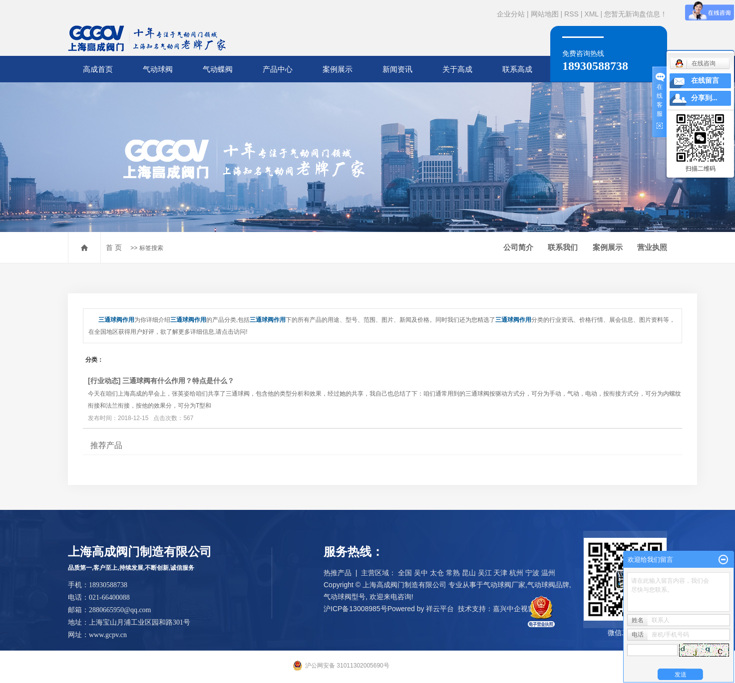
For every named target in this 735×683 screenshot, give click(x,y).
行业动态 (104, 381)
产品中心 (278, 69)
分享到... (704, 98)
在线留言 (705, 80)
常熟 (453, 573)
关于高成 (457, 69)
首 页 (114, 247)
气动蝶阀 (218, 69)
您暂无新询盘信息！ (635, 14)
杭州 (516, 573)
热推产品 (338, 573)
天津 (500, 573)
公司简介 (518, 247)
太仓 (437, 573)
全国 (405, 573)
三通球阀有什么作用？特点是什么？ (178, 381)
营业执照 (652, 247)
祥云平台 (440, 609)
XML (591, 14)
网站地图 (545, 14)
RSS (571, 14)
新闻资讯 (397, 69)
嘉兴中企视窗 (514, 609)
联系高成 (517, 69)
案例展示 (338, 69)
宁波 (532, 573)
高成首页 (98, 69)
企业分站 (511, 14)
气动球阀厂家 (504, 585)
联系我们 (563, 247)
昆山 (469, 573)
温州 (548, 573)
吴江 (485, 573)
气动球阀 (158, 69)
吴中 (421, 573)
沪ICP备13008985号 (355, 609)
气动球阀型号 (345, 597)
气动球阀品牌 (548, 585)
